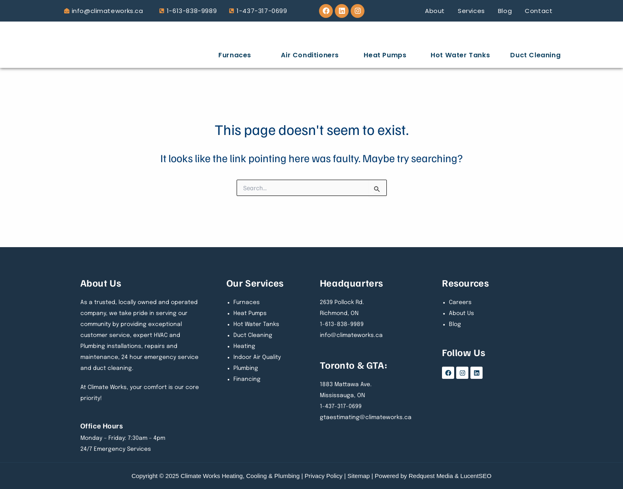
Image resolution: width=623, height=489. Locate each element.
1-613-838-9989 (192, 11)
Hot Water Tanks (460, 55)
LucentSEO (476, 475)
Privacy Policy (324, 475)
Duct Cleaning (535, 55)
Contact (538, 11)
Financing (247, 379)
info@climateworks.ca (107, 11)
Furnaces (234, 55)
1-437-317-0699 (262, 11)
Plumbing (245, 368)
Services (471, 11)
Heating (244, 346)
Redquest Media (431, 475)
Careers (460, 302)
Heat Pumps (385, 55)
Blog (505, 11)
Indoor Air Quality (257, 357)
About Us (461, 313)
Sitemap (358, 475)
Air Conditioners (310, 55)
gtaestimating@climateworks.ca (366, 417)
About (435, 11)
